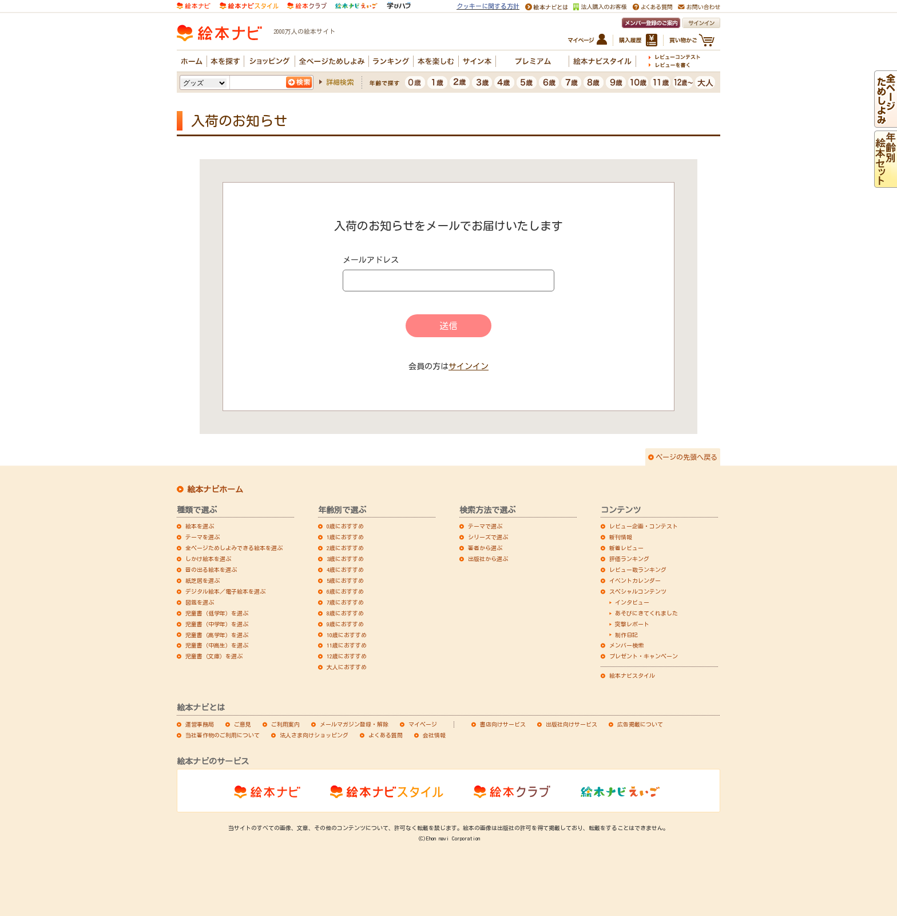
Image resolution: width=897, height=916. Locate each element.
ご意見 (242, 724)
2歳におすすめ (345, 548)
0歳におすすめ (345, 526)
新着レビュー (626, 548)
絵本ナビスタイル (632, 675)
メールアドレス (371, 260)
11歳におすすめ (347, 645)
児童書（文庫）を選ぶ (214, 656)
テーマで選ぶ (485, 526)
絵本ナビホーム (215, 489)
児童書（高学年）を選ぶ (216, 635)
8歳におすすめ (345, 613)
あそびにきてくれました (646, 613)
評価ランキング (629, 559)
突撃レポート (632, 624)
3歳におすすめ (345, 559)
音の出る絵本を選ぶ (211, 569)
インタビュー (632, 602)
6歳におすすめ (345, 591)
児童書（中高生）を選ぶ (216, 645)
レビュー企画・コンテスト (643, 526)
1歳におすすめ (345, 537)
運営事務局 (199, 724)
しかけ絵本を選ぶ (208, 559)
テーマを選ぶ (202, 537)
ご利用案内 (285, 724)
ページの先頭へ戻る (686, 456)
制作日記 (626, 635)
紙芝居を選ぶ (202, 580)
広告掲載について (640, 724)
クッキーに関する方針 (488, 6)
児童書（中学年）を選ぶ (216, 624)
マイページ (422, 724)
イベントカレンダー (635, 580)
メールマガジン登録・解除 (354, 724)
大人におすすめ (347, 667)
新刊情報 (620, 537)
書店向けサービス (503, 724)
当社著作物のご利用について (222, 735)
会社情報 (434, 735)
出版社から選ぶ (488, 559)
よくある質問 (385, 735)
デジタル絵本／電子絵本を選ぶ (225, 591)
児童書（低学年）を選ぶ (216, 613)
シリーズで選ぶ (488, 537)
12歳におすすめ (347, 656)
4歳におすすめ (345, 569)
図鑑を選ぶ (199, 602)
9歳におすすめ (345, 624)
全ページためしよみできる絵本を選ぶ (234, 548)
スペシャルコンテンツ (637, 591)
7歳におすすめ (345, 602)
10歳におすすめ (347, 635)
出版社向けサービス (571, 724)
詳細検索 (340, 81)
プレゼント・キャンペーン (643, 656)
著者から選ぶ (485, 548)
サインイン (469, 366)
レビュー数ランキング (637, 569)
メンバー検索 (626, 645)
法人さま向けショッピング (314, 735)
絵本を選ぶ (199, 526)
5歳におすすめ (345, 580)
